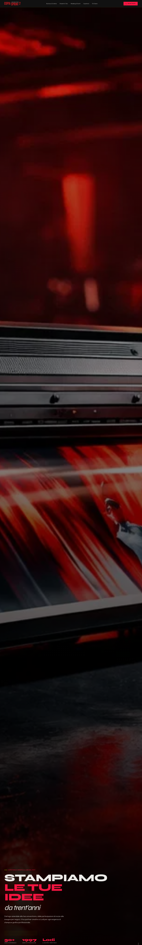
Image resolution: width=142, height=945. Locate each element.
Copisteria (86, 3)
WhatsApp (131, 3)
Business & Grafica (51, 3)
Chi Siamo (95, 3)
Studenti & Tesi (64, 3)
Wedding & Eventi (75, 3)
